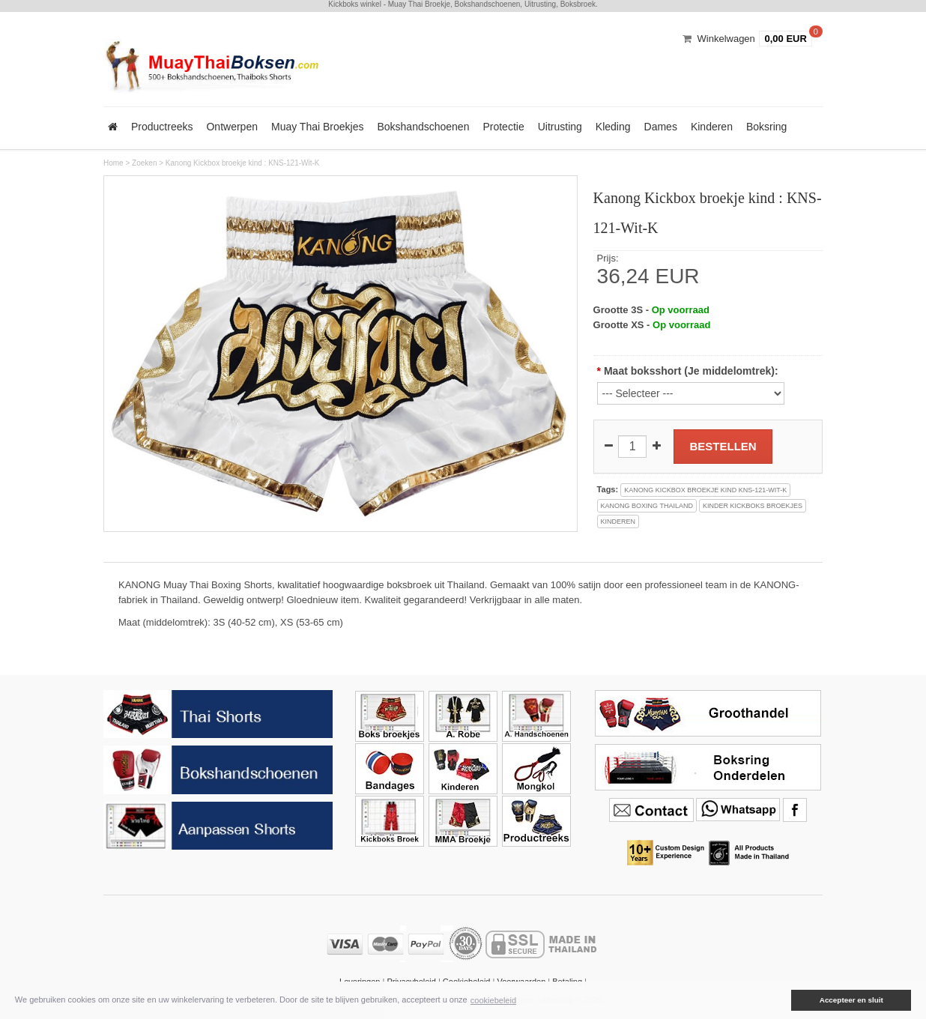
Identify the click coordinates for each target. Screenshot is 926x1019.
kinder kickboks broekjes (752, 506)
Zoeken (144, 163)
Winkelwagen (726, 38)
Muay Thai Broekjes (317, 127)
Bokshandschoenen (423, 127)
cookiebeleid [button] (493, 1000)
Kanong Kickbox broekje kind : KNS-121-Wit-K (243, 163)
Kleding (613, 127)
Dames (660, 127)
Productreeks (162, 127)
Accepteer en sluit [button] (851, 1000)
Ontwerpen (231, 127)
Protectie (503, 127)
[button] (780, 1000)
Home (113, 163)
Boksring (766, 127)
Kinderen (712, 127)
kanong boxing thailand (647, 506)
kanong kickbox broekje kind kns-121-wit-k (705, 490)
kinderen (618, 521)
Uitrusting (560, 127)
